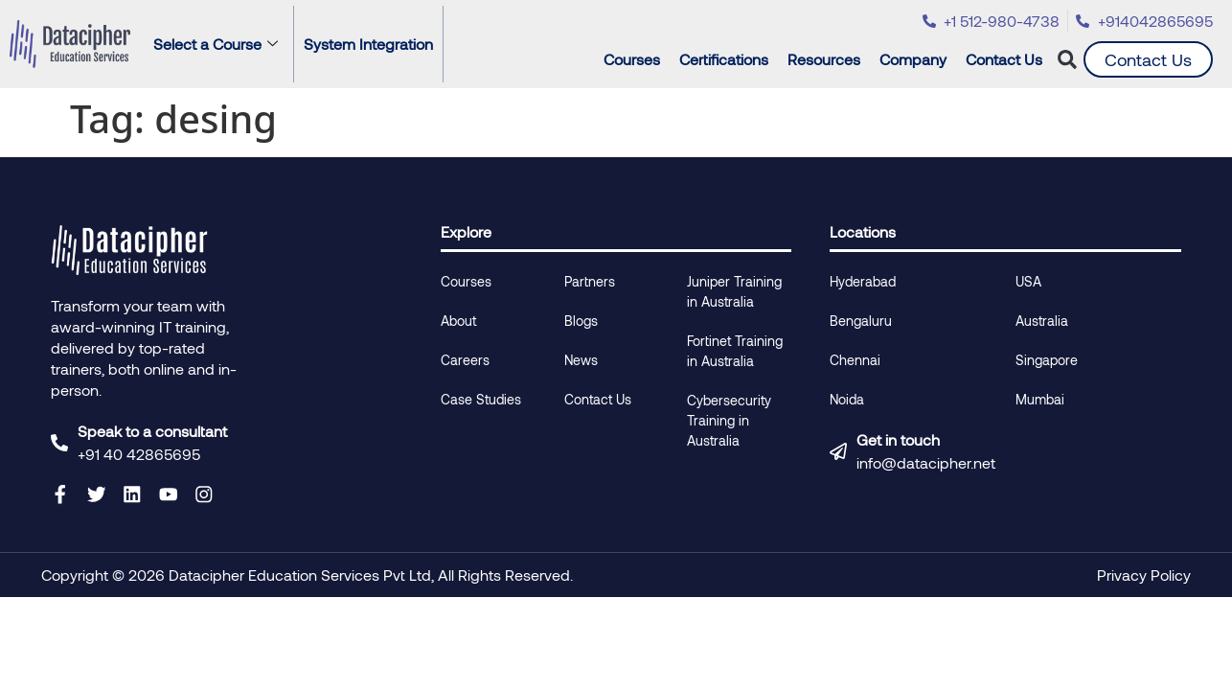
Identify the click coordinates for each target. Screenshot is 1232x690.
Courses (637, 59)
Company (917, 59)
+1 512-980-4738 (1002, 21)
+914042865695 (1155, 21)
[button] (1068, 60)
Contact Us (1004, 59)
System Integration (368, 43)
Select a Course (215, 43)
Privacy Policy (1144, 574)
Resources (828, 59)
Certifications (728, 59)
